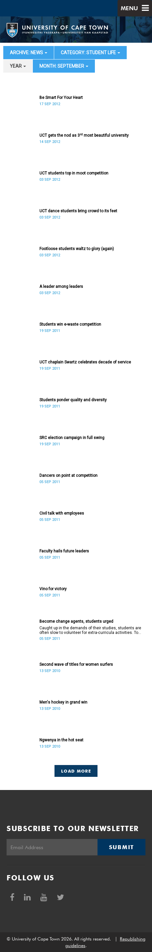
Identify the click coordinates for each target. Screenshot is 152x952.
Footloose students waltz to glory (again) (76, 248)
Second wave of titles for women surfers (76, 664)
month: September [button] (63, 66)
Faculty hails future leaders (64, 551)
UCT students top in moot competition (73, 173)
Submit (121, 847)
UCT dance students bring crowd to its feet (78, 211)
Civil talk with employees (61, 513)
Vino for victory (53, 589)
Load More (76, 771)
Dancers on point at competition (68, 475)
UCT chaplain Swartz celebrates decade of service (85, 362)
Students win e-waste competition (70, 324)
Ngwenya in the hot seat (61, 740)
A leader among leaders (61, 286)
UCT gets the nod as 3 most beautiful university (84, 135)
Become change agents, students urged (76, 621)
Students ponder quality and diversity (73, 400)
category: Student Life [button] (90, 52)
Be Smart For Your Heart (61, 97)
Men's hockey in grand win (63, 702)
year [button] (18, 66)
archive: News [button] (28, 52)
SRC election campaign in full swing (71, 437)
